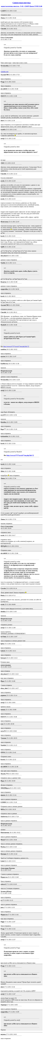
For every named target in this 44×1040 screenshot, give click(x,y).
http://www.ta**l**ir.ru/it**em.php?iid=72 (16, 346)
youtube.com (4, 71)
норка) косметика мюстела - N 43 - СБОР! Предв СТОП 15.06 (21, 6)
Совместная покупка (22, 3)
